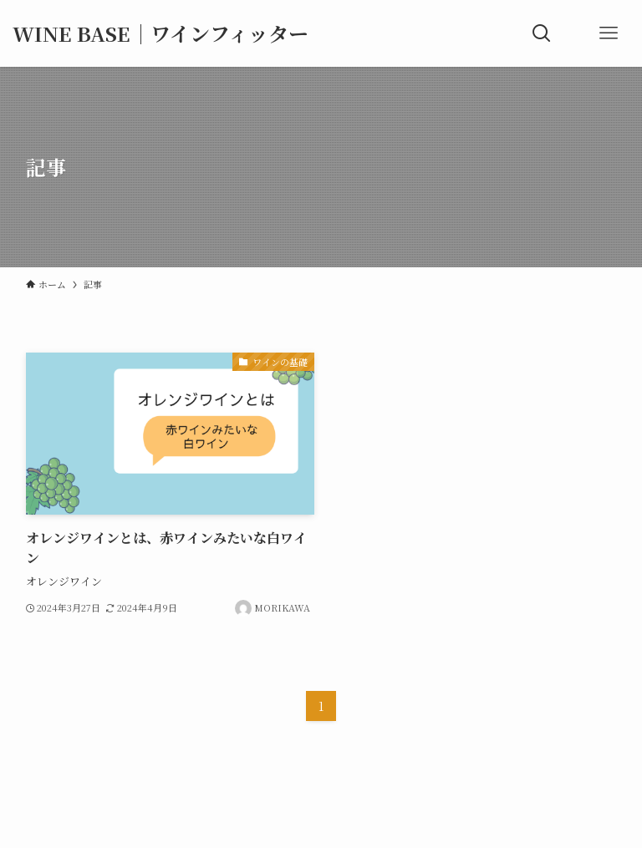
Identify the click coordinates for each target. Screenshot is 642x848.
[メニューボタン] (608, 33)
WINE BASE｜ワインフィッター (160, 33)
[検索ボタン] (541, 33)
